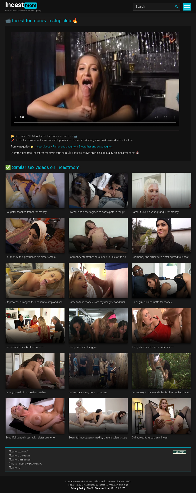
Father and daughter (65, 146)
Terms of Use (102, 488)
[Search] (156, 7)
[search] (176, 7)
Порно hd (14, 467)
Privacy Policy (78, 488)
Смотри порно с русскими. (25, 463)
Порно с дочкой (18, 451)
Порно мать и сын (20, 459)
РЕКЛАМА (179, 452)
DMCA (90, 488)
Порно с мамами (19, 455)
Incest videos (43, 146)
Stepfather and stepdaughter (95, 146)
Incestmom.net (72, 481)
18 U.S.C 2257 (118, 488)
